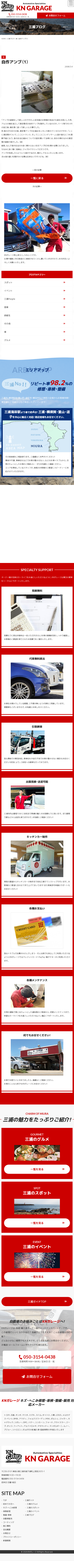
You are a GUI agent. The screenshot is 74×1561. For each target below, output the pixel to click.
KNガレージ (32, 1552)
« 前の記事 (37, 170)
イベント (8, 290)
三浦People (9, 298)
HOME (3, 39)
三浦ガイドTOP (47, 1301)
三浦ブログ (10, 39)
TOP (5, 1500)
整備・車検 (7, 1515)
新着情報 (6, 1540)
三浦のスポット (33, 1507)
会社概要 (6, 1529)
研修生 (7, 315)
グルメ (7, 340)
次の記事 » (37, 186)
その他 (7, 323)
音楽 (6, 307)
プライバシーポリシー (12, 1536)
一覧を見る (48, 1169)
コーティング (8, 1522)
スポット (8, 282)
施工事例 (6, 1526)
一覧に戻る (49, 178)
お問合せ (6, 1533)
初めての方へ (8, 1504)
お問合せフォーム (55, 15)
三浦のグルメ (32, 1504)
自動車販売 (7, 1518)
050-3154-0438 (17, 15)
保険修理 (6, 1511)
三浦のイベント (33, 1511)
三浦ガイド (29, 1500)
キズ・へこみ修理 (10, 1507)
